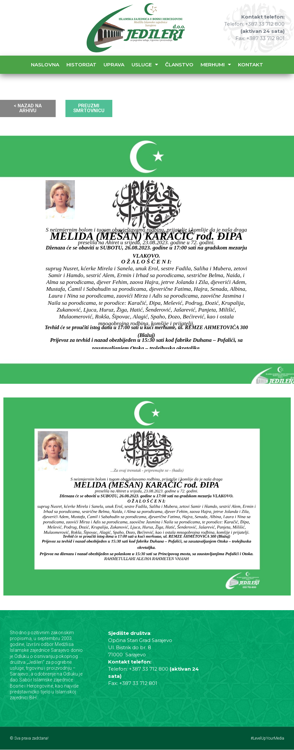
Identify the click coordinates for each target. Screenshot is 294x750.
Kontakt (250, 64)
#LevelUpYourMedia (267, 738)
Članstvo (179, 64)
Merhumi (216, 64)
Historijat (81, 64)
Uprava (114, 64)
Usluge (145, 64)
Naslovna (45, 64)
